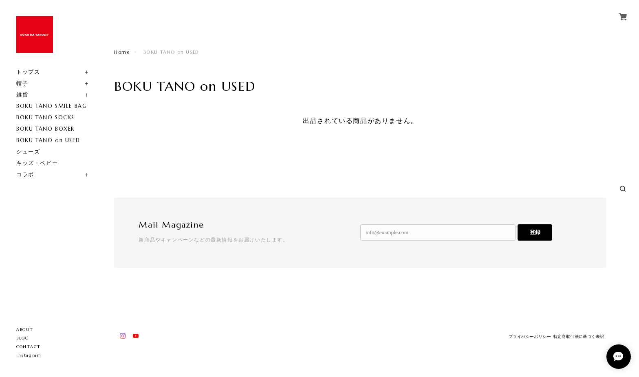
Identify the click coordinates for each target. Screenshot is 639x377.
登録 (535, 232)
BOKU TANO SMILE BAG (51, 106)
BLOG (22, 338)
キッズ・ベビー (37, 163)
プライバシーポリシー (530, 336)
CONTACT (28, 346)
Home (122, 52)
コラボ (25, 174)
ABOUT (24, 329)
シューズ (28, 151)
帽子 (22, 83)
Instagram (28, 355)
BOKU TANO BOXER (45, 129)
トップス (28, 72)
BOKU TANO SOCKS (45, 117)
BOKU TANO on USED (48, 140)
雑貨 (22, 94)
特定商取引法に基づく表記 (578, 336)
